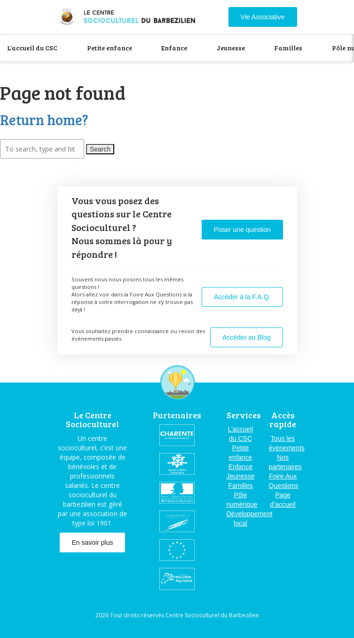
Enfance (174, 47)
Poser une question (242, 229)
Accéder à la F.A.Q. (242, 297)
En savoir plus (92, 542)
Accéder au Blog (246, 337)
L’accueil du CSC (32, 47)
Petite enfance (109, 47)
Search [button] (100, 149)
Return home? (44, 119)
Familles (288, 47)
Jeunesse (231, 47)
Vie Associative (263, 17)
